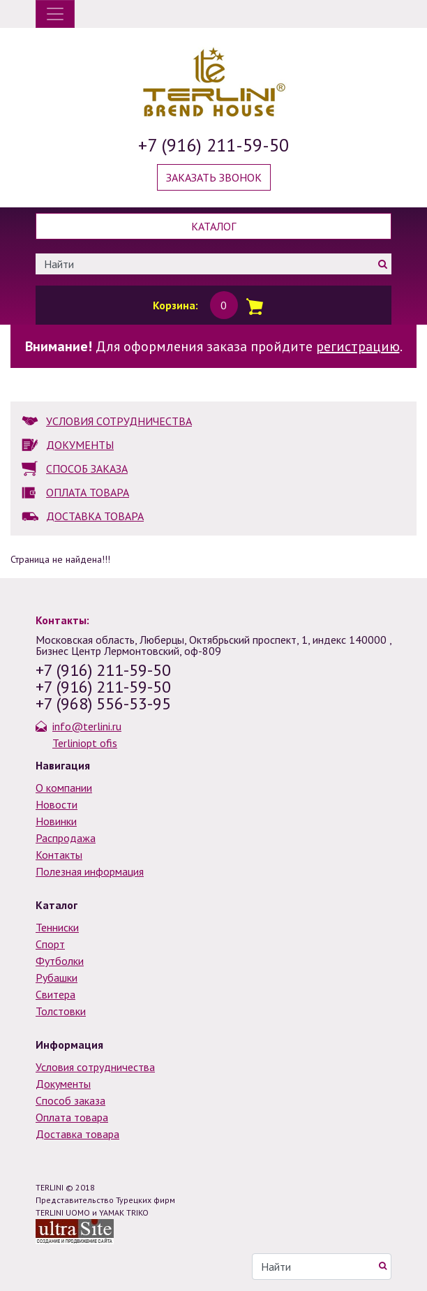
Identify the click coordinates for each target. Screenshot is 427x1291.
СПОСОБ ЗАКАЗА (87, 468)
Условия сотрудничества (95, 1067)
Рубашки (56, 977)
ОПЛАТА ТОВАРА (87, 492)
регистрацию (358, 346)
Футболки (60, 961)
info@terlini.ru (86, 726)
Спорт (50, 944)
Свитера (55, 994)
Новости (56, 804)
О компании (64, 788)
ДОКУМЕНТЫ (80, 445)
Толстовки (61, 1011)
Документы (63, 1084)
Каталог (213, 226)
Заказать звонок (214, 177)
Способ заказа (70, 1100)
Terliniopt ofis (84, 743)
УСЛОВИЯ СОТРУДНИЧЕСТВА (119, 421)
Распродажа (66, 838)
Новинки (56, 821)
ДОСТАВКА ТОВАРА (95, 516)
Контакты (59, 855)
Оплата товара (72, 1117)
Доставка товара (77, 1134)
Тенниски (57, 927)
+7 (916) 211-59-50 (213, 144)
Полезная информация (90, 871)
